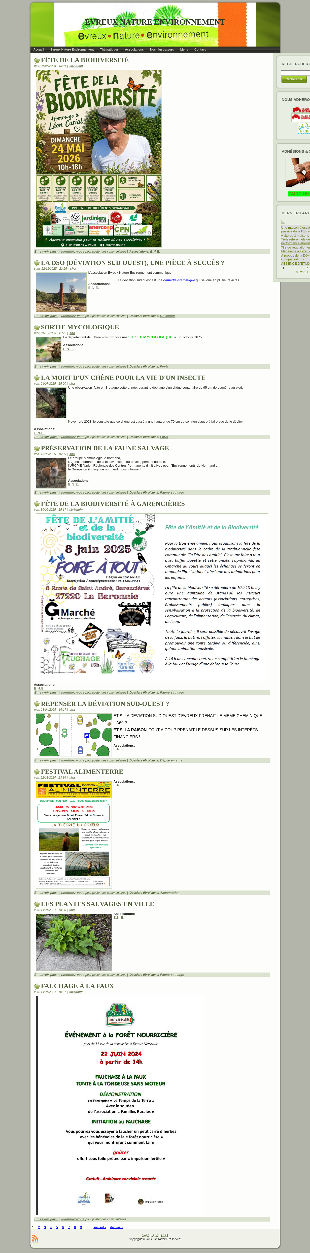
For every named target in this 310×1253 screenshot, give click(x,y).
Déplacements (171, 760)
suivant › (99, 1227)
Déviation (167, 316)
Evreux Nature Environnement (155, 22)
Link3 (164, 1235)
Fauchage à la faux (77, 986)
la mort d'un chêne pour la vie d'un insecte (123, 377)
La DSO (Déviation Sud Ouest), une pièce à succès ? (132, 262)
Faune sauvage (172, 492)
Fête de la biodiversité (85, 60)
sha (73, 268)
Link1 (145, 1235)
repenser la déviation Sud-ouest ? (105, 703)
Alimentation (170, 893)
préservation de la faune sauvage (105, 448)
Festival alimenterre (82, 771)
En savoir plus (46, 251)
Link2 (155, 1235)
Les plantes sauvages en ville (97, 904)
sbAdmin (76, 66)
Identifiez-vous (72, 251)
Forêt (164, 366)
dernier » (116, 1227)
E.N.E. (155, 251)
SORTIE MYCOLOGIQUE (80, 327)
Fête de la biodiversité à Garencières (113, 503)
